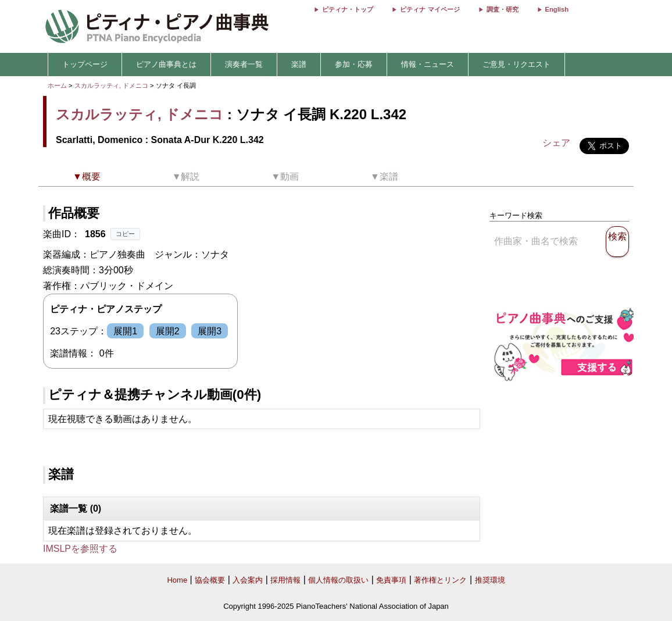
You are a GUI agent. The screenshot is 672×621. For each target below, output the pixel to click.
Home (177, 580)
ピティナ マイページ (429, 9)
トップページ (85, 64)
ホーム (57, 85)
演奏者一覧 (244, 64)
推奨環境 (490, 580)
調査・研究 (503, 9)
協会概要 (210, 580)
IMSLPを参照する (80, 549)
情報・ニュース (427, 64)
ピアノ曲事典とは (166, 64)
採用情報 (285, 580)
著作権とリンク (440, 580)
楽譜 (298, 64)
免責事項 (391, 580)
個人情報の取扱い (338, 580)
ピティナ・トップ (347, 9)
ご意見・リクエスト (516, 64)
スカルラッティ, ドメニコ (111, 85)
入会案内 (248, 580)
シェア (556, 143)
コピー (125, 233)
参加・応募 (354, 64)
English (557, 9)
